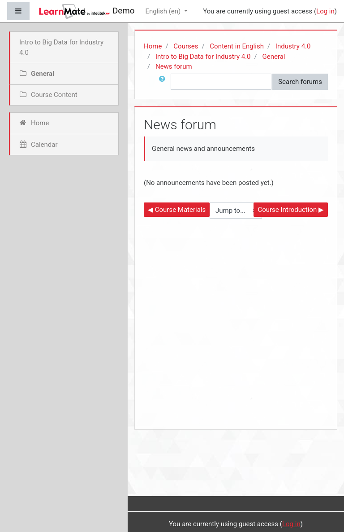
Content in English (237, 46)
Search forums (300, 82)
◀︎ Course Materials (177, 210)
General (273, 57)
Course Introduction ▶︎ (291, 210)
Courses (185, 46)
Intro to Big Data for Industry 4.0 (203, 57)
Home (153, 46)
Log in (325, 11)
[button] (164, 82)
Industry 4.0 (293, 46)
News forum (173, 66)
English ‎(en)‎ (163, 11)
